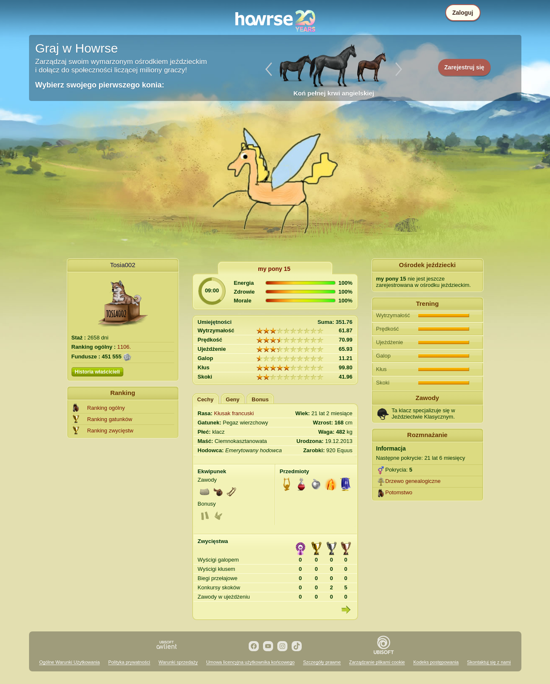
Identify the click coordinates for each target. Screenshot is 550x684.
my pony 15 (274, 268)
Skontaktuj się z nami (489, 662)
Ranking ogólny (106, 408)
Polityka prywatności (129, 662)
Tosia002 (122, 264)
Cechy (205, 399)
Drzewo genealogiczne (413, 481)
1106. (124, 347)
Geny (233, 399)
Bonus (260, 399)
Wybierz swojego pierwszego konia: (100, 85)
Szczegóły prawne (321, 662)
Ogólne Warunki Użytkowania (69, 662)
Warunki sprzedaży (178, 662)
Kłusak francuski (234, 413)
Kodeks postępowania (436, 662)
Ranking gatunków (109, 419)
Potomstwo (398, 492)
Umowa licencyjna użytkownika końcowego (250, 662)
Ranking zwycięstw (110, 430)
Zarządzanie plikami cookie (377, 662)
